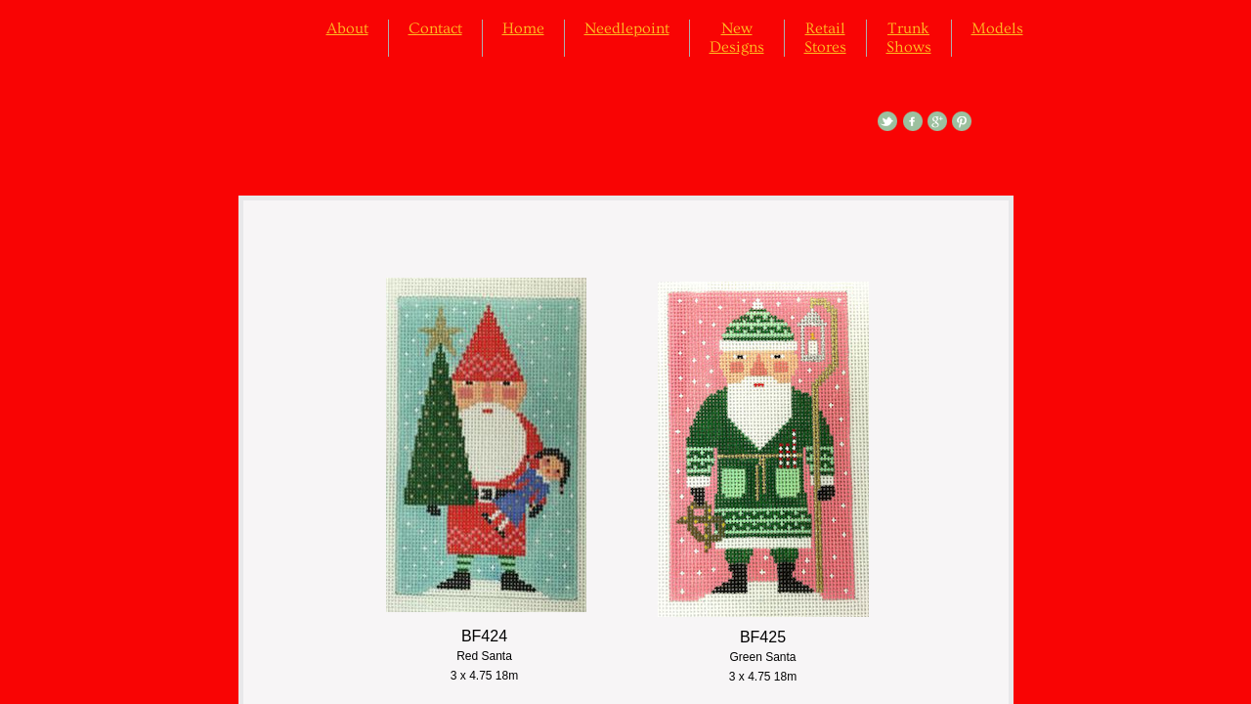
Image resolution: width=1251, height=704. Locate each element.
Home (523, 28)
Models (997, 28)
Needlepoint (626, 28)
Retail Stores (825, 38)
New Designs (737, 38)
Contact (435, 28)
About (347, 28)
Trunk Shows (908, 38)
